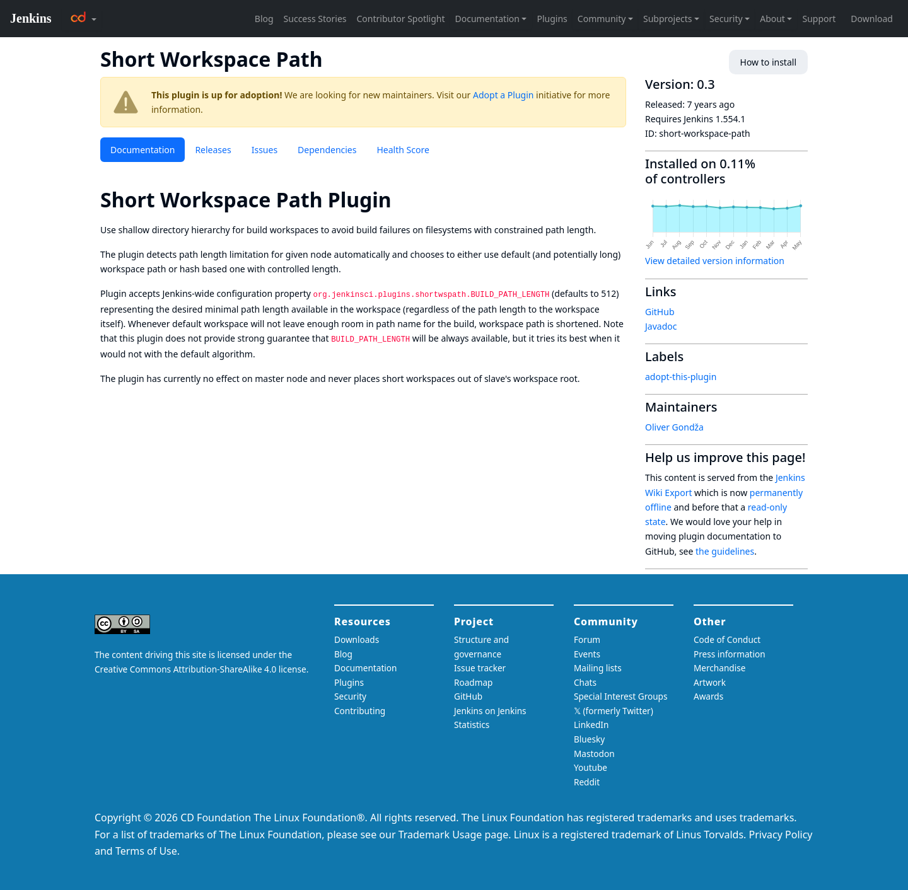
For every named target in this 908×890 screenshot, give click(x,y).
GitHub (660, 312)
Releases (213, 150)
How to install (768, 62)
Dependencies (327, 150)
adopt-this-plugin (680, 377)
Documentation (142, 150)
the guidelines (725, 551)
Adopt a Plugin (503, 95)
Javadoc (661, 326)
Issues (264, 150)
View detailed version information (714, 261)
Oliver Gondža (674, 427)
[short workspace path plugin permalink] (403, 199)
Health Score (402, 150)
